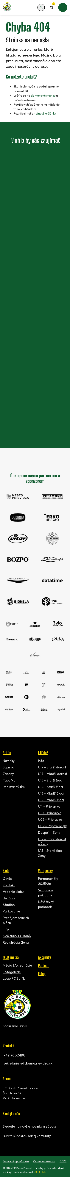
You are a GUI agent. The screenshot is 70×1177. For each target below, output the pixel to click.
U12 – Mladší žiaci (51, 800)
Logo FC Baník (14, 978)
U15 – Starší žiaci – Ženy (51, 853)
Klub (6, 870)
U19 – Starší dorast (52, 767)
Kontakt (9, 885)
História (9, 898)
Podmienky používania (16, 1161)
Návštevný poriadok (46, 904)
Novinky (9, 761)
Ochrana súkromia (44, 1161)
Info (41, 761)
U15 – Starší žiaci (50, 780)
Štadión (9, 905)
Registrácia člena (16, 942)
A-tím (7, 752)
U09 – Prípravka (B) (52, 826)
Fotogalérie (12, 972)
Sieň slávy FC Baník (17, 936)
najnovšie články (45, 113)
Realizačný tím (14, 787)
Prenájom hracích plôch (16, 920)
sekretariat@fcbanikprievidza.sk (28, 1063)
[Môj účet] (41, 7)
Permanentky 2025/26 (48, 881)
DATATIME (40, 1172)
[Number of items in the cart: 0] (51, 7)
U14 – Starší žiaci (50, 787)
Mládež (43, 752)
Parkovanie (11, 911)
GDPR (63, 1161)
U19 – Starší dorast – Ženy (52, 841)
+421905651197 (15, 1055)
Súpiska (8, 767)
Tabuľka (9, 780)
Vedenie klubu (13, 892)
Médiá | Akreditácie (17, 965)
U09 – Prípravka (50, 819)
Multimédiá (11, 957)
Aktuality (44, 957)
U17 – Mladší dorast (52, 774)
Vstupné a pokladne (45, 892)
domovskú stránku (43, 95)
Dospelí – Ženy (49, 832)
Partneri (43, 965)
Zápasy (8, 774)
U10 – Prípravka (49, 813)
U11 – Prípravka (49, 806)
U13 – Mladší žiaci (51, 793)
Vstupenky (45, 870)
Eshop (42, 973)
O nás (7, 878)
